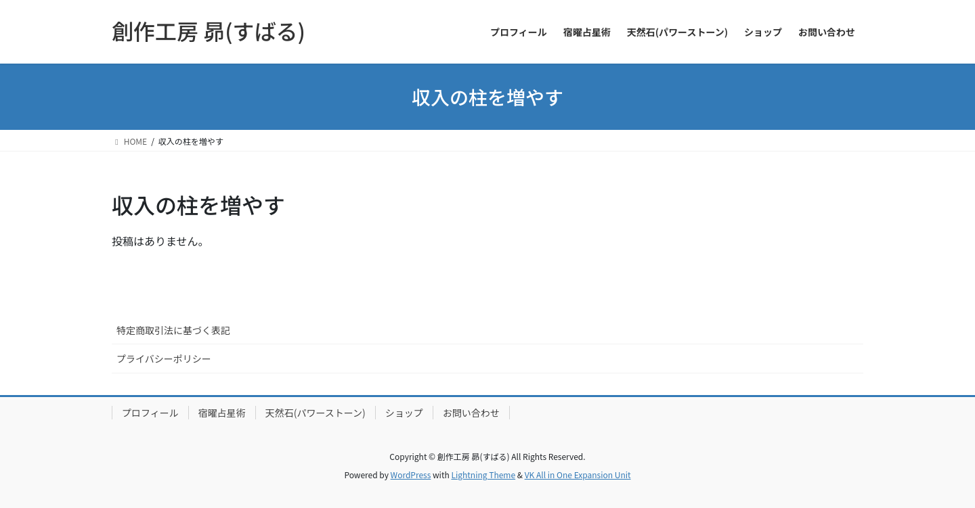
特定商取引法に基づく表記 (173, 330)
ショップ (404, 412)
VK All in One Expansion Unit (578, 474)
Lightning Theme (483, 474)
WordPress (411, 474)
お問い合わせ (471, 412)
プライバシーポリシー (163, 358)
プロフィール (150, 412)
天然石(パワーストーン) (315, 412)
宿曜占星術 (222, 412)
